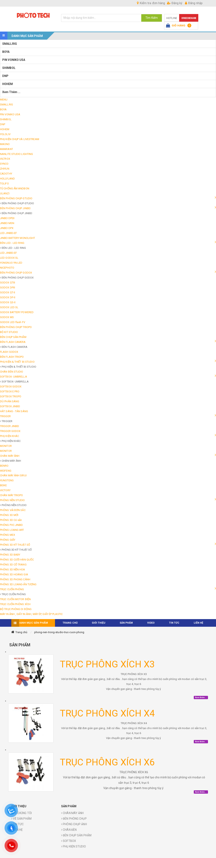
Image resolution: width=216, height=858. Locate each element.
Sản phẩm (126, 622)
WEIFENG (5, 470)
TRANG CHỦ (70, 622)
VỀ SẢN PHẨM (21, 818)
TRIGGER (5, 416)
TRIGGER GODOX (10, 431)
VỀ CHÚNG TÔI (21, 813)
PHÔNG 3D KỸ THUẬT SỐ (15, 544)
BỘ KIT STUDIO (9, 332)
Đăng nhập (194, 3)
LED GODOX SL (9, 257)
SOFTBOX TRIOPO (10, 396)
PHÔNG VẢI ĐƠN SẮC (13, 510)
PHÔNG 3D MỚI (9, 515)
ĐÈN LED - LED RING (12, 242)
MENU (3, 99)
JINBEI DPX (6, 228)
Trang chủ (21, 632)
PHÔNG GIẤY (7, 539)
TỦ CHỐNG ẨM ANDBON (14, 188)
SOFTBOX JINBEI (10, 406)
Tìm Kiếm (151, 17)
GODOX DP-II (7, 297)
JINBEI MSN (7, 223)
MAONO (5, 144)
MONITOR (6, 445)
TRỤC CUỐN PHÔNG (12, 589)
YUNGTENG (7, 480)
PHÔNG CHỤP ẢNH (74, 824)
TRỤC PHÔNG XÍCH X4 (107, 713)
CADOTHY (6, 173)
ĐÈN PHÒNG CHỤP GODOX (16, 272)
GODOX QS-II (7, 302)
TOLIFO (4, 183)
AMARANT (6, 149)
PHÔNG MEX (7, 534)
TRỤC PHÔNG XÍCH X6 (107, 762)
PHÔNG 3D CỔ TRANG (13, 564)
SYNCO (4, 163)
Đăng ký (174, 3)
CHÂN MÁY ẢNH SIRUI (13, 475)
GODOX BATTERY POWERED (17, 312)
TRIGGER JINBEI (9, 426)
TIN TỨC (174, 622)
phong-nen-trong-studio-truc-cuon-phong (59, 632)
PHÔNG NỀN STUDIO (12, 500)
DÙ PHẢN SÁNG (9, 401)
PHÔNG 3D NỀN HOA (12, 569)
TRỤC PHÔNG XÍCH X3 (107, 664)
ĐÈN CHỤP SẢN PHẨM (13, 337)
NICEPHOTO (7, 267)
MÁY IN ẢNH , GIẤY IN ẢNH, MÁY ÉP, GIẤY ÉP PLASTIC (31, 614)
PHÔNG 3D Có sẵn (11, 520)
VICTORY (5, 490)
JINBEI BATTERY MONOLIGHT (17, 238)
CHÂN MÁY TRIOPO (11, 495)
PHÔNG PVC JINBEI (11, 524)
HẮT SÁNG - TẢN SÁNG (14, 411)
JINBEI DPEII (7, 218)
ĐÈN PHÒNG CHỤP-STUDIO (16, 198)
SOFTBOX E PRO (9, 391)
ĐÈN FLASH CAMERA (13, 341)
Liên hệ (198, 622)
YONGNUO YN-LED (11, 262)
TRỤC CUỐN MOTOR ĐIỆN (15, 599)
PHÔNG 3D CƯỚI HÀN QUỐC (17, 559)
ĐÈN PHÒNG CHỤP (74, 818)
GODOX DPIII (7, 287)
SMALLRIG (9, 43)
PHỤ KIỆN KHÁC (9, 436)
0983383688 (188, 18)
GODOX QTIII (7, 282)
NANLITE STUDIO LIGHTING (16, 154)
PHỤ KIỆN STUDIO (73, 846)
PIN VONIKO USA (13, 59)
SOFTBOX (68, 841)
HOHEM (7, 84)
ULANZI (4, 193)
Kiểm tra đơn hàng (151, 3)
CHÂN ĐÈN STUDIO (11, 371)
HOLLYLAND (7, 178)
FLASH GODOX (9, 351)
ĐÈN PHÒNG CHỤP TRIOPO (16, 327)
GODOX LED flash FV (12, 322)
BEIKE (3, 485)
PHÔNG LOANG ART (12, 529)
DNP (5, 76)
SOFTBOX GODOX (10, 386)
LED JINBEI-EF (8, 233)
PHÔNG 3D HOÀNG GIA (14, 574)
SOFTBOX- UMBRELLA (13, 376)
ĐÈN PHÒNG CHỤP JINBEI (15, 208)
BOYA (5, 51)
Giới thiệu (98, 622)
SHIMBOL (8, 68)
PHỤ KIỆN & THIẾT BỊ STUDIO (17, 361)
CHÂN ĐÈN (69, 829)
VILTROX (5, 158)
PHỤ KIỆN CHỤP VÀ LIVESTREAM (19, 139)
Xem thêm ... (11, 92)
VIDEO (151, 622)
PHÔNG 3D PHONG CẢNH (15, 579)
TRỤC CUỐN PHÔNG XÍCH (15, 604)
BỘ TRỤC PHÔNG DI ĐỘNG (16, 609)
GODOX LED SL (9, 307)
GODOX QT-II (7, 292)
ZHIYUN (4, 168)
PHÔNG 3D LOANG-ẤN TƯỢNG (18, 584)
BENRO (4, 465)
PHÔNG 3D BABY (10, 554)
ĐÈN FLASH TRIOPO (12, 356)
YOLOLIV (5, 134)
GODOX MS (7, 317)
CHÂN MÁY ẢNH (9, 455)
